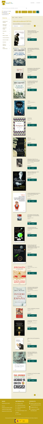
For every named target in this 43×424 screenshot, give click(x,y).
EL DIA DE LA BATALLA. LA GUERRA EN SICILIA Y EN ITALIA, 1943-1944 (32, 81)
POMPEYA (29, 118)
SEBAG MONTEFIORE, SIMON (32, 267)
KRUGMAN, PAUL (30, 374)
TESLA (28, 101)
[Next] (40, 26)
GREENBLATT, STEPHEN (31, 139)
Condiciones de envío (20, 405)
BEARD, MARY (29, 119)
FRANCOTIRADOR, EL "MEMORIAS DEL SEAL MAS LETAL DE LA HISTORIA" (33, 31)
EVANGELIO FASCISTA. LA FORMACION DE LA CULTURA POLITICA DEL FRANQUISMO (33, 160)
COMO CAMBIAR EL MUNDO (33, 308)
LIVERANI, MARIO (30, 355)
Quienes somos (19, 403)
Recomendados (24, 11)
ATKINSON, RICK (30, 51)
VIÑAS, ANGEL (29, 71)
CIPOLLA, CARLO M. (30, 195)
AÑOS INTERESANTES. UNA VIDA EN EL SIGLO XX (33, 172)
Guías (20, 11)
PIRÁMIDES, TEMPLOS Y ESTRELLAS (32, 321)
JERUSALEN (29, 266)
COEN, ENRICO (30, 249)
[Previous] (32, 26)
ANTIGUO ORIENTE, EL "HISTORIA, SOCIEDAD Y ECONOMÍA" (32, 353)
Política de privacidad (20, 407)
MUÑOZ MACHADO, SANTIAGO (32, 290)
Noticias (34, 11)
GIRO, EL (29, 138)
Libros (17, 11)
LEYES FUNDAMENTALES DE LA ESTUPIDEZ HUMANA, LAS (33, 194)
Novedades (30, 11)
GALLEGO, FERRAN (30, 162)
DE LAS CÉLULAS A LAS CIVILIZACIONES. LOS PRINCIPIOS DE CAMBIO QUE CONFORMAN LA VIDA (33, 246)
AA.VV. (28, 340)
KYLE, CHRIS (29, 33)
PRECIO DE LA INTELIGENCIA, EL (33, 339)
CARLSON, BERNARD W (31, 102)
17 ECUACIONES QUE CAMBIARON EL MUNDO (32, 228)
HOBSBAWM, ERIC (30, 174)
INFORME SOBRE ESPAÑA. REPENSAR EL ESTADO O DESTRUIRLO (32, 288)
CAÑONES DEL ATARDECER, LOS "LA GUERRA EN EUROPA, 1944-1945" (33, 49)
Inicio (13, 17)
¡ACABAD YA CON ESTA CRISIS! (33, 373)
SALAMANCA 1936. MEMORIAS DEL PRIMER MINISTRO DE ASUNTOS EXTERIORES (33, 69)
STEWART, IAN (29, 229)
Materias (18, 408)
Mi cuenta (18, 414)
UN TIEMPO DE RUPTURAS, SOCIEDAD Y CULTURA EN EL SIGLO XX (33, 215)
